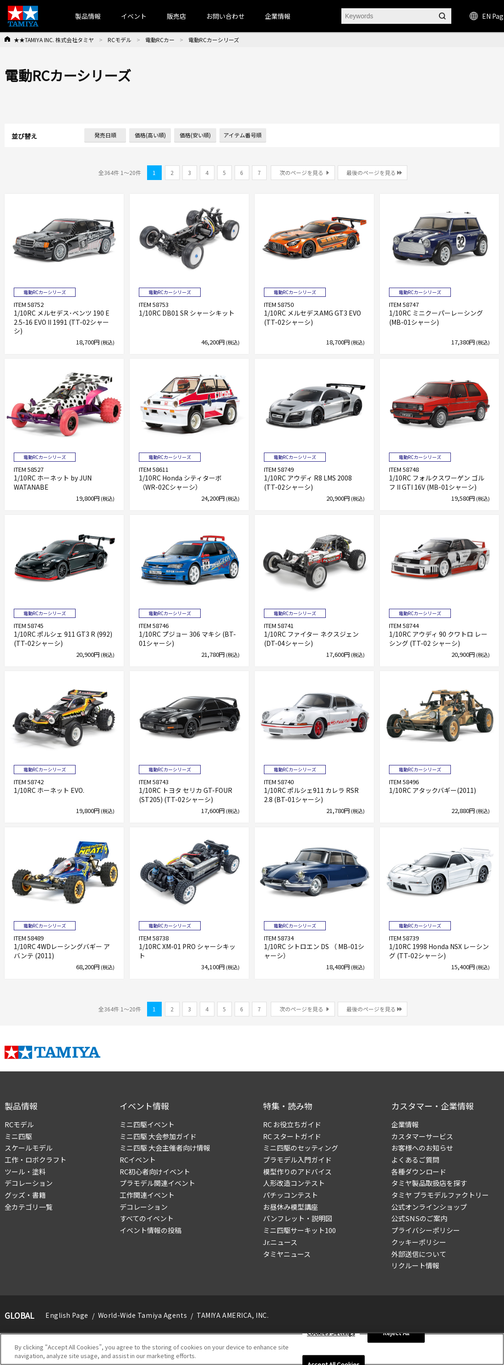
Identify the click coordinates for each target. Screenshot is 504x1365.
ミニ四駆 (18, 1136)
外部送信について (418, 1254)
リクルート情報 (415, 1265)
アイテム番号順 (243, 135)
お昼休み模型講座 (290, 1207)
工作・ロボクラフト (35, 1159)
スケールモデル (29, 1147)
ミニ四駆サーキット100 (299, 1230)
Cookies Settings (331, 1336)
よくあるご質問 (415, 1159)
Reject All (396, 1336)
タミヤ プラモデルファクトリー (440, 1195)
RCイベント (138, 1159)
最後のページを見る (371, 172)
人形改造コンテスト (294, 1183)
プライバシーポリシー (425, 1230)
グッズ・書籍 (25, 1195)
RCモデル (119, 40)
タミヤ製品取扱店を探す (429, 1183)
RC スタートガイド (292, 1136)
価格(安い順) (195, 135)
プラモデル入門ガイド (297, 1159)
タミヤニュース (287, 1254)
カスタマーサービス (422, 1136)
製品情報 (88, 16)
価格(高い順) (150, 135)
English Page (66, 1315)
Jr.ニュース (280, 1242)
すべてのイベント (147, 1218)
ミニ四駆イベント (147, 1124)
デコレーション (29, 1183)
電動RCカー (160, 40)
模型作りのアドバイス (297, 1171)
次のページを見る (301, 172)
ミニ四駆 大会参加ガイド (158, 1136)
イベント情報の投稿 (150, 1230)
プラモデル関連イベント (157, 1183)
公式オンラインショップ (429, 1207)
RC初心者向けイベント (155, 1171)
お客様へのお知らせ (422, 1147)
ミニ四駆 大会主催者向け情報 (165, 1147)
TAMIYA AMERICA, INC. (232, 1315)
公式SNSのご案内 (419, 1218)
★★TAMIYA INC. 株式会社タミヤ (54, 40)
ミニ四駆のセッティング (300, 1147)
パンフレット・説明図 (297, 1218)
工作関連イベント (147, 1195)
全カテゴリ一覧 (29, 1207)
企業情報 (405, 1124)
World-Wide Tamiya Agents (142, 1315)
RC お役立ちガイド (292, 1124)
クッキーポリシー (418, 1242)
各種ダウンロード (418, 1171)
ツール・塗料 (25, 1171)
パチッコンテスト (290, 1195)
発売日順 (105, 135)
